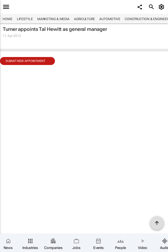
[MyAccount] (162, 7)
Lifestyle (25, 19)
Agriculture (84, 19)
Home (7, 19)
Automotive (109, 19)
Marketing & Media (53, 19)
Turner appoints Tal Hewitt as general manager (55, 29)
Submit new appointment (25, 61)
